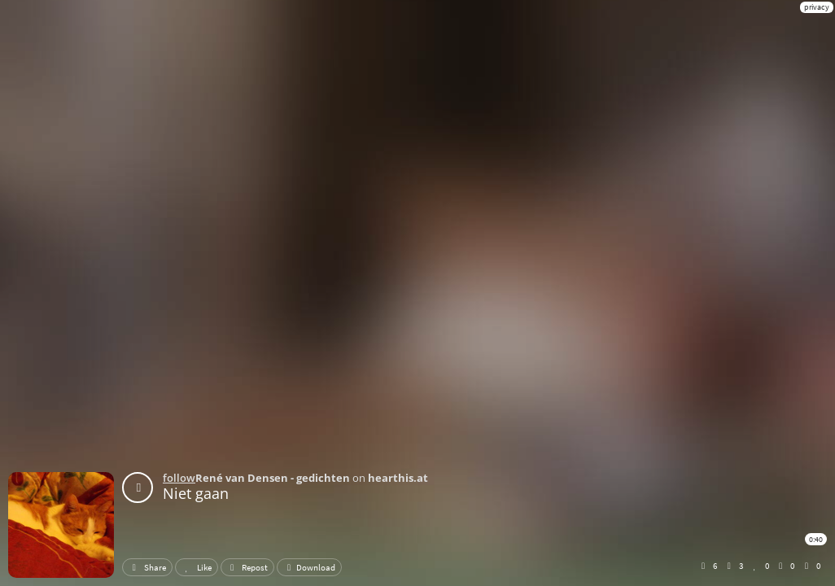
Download (309, 567)
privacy (816, 7)
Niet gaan (196, 493)
